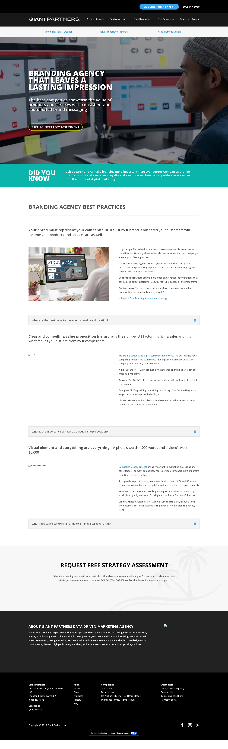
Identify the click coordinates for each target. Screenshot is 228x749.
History (77, 699)
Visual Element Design (169, 31)
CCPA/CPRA (107, 688)
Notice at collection (99, 733)
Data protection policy (172, 688)
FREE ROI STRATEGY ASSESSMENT (55, 127)
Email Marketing (142, 19)
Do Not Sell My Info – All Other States (121, 695)
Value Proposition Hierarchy (114, 31)
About (183, 19)
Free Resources (166, 19)
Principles (78, 695)
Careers (78, 692)
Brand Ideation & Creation (59, 31)
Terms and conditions (172, 695)
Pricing (196, 19)
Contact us (34, 705)
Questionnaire (35, 709)
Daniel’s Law (107, 692)
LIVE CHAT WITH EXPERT (159, 6)
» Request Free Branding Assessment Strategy (143, 298)
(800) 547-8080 (191, 6)
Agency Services (95, 19)
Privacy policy (168, 692)
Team (77, 688)
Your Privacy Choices (120, 733)
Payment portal (169, 699)
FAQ (76, 703)
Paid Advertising (119, 19)
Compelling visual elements (133, 466)
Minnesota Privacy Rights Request (118, 699)
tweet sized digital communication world (152, 355)
